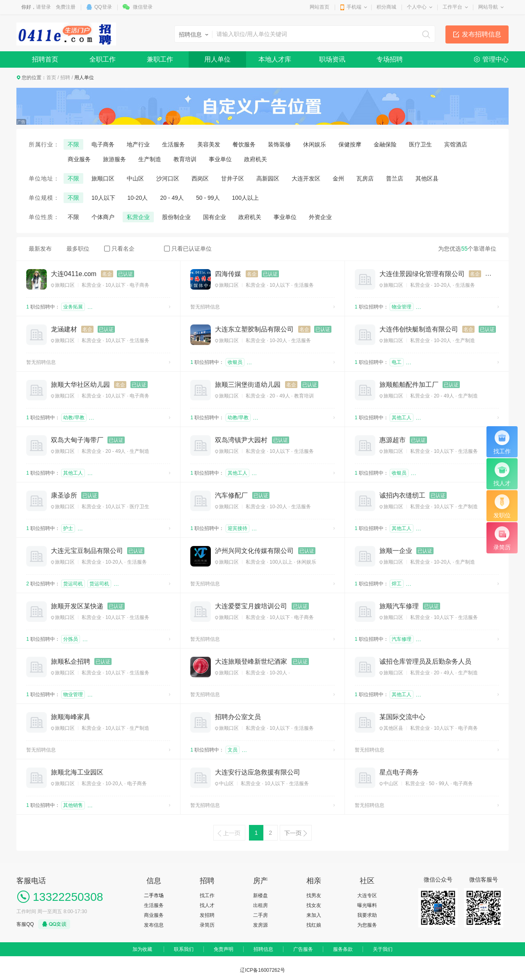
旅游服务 (114, 159)
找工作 (207, 895)
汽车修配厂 (231, 495)
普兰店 (394, 178)
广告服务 (303, 949)
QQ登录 (103, 7)
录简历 (207, 925)
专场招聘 (390, 59)
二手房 (260, 915)
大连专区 (367, 895)
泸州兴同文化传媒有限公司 (254, 550)
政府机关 (255, 159)
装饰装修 (279, 144)
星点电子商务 (399, 772)
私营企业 (138, 217)
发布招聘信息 (481, 34)
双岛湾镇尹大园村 (241, 439)
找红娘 (313, 925)
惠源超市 (392, 439)
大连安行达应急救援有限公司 (257, 772)
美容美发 (208, 144)
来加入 (313, 915)
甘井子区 (232, 178)
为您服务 (367, 925)
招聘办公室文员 (238, 716)
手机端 (354, 7)
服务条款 (343, 949)
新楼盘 (260, 895)
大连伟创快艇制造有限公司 (418, 329)
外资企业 (320, 217)
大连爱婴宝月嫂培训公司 (251, 606)
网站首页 (319, 7)
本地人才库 (274, 59)
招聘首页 (45, 59)
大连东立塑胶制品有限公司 (254, 329)
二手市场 (154, 895)
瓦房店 (365, 178)
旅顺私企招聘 (70, 661)
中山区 (135, 178)
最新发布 (40, 248)
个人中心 (417, 7)
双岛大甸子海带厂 (77, 439)
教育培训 (184, 159)
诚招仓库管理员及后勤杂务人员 (425, 661)
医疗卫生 (420, 144)
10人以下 (103, 197)
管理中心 (495, 59)
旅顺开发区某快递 (77, 606)
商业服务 (79, 159)
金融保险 (385, 144)
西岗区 (200, 178)
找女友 (313, 905)
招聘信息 (263, 949)
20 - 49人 (172, 197)
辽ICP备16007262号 (262, 970)
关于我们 (383, 949)
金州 (338, 178)
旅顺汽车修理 (399, 606)
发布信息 (154, 925)
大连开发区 (306, 178)
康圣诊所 (64, 495)
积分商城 (386, 7)
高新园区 (267, 178)
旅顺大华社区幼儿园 (80, 384)
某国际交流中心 (402, 716)
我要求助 (367, 915)
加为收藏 (142, 949)
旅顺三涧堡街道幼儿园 (248, 384)
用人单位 (217, 59)
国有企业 (214, 217)
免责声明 (223, 949)
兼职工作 (160, 59)
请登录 (43, 7)
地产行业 (138, 144)
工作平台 (452, 7)
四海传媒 (228, 273)
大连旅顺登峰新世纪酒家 (251, 661)
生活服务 (173, 144)
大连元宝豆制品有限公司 (87, 550)
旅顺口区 (102, 178)
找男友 (313, 895)
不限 (73, 144)
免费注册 (65, 7)
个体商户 (102, 217)
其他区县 (426, 178)
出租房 (260, 905)
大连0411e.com (73, 273)
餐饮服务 (244, 144)
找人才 (207, 905)
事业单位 (220, 159)
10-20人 (138, 197)
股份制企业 (176, 217)
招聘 (65, 77)
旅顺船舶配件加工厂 (408, 384)
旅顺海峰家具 (70, 716)
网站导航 (488, 7)
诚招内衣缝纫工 (402, 495)
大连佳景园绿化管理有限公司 (422, 273)
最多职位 (77, 248)
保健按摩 (349, 144)
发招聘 (207, 915)
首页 (51, 77)
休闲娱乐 (314, 144)
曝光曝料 (367, 905)
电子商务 (102, 144)
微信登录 (143, 7)
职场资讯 (332, 59)
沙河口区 (167, 178)
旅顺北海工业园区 (77, 772)
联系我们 (184, 949)
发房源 (260, 925)
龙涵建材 (64, 329)
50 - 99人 (208, 197)
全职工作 (102, 59)
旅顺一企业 (395, 550)
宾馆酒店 (455, 144)
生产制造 (149, 159)
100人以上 (245, 197)
